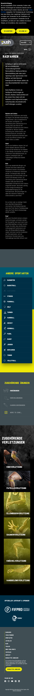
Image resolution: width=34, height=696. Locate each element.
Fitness (8, 296)
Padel (8, 334)
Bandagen (8, 632)
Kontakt (8, 655)
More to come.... (13, 412)
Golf (7, 307)
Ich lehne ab (22, 31)
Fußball (9, 301)
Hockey (8, 323)
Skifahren (9, 350)
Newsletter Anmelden (12, 658)
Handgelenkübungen (14, 405)
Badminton (9, 280)
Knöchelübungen (13, 398)
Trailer (8, 646)
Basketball (10, 285)
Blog (7, 643)
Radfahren (9, 291)
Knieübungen (11, 390)
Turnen (8, 312)
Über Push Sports (11, 649)
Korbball (9, 328)
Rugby (8, 339)
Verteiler (8, 652)
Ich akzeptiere (8, 31)
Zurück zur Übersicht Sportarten (13, 53)
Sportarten (9, 638)
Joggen (8, 344)
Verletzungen (10, 635)
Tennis (8, 355)
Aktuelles (9, 641)
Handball (9, 317)
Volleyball (10, 361)
